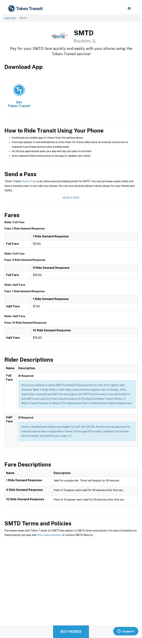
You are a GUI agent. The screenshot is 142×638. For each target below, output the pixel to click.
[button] (129, 8)
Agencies (10, 18)
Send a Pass (29, 181)
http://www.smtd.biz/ (49, 535)
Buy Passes (71, 632)
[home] (25, 8)
